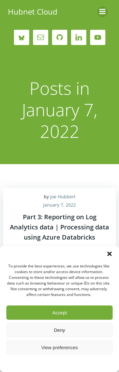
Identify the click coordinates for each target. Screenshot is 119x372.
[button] (109, 254)
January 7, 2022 (59, 205)
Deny (59, 330)
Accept (59, 312)
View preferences (59, 347)
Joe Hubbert (63, 197)
